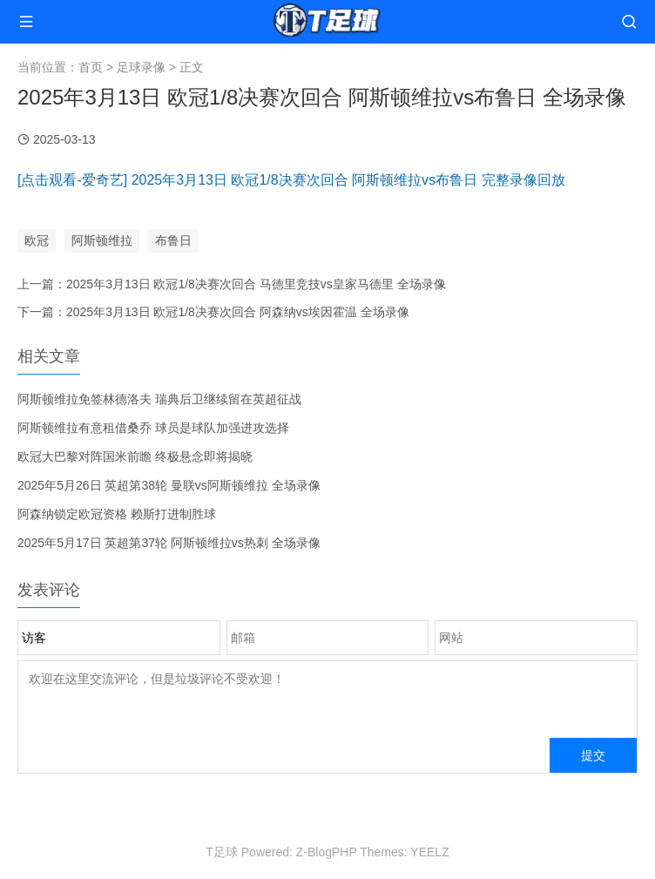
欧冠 (36, 240)
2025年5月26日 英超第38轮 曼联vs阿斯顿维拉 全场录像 (169, 485)
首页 (90, 67)
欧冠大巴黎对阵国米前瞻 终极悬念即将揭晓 (135, 456)
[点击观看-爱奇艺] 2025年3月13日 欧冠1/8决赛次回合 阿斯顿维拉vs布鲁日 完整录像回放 (291, 179)
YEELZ (429, 852)
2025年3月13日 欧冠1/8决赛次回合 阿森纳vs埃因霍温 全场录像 (237, 312)
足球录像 (141, 67)
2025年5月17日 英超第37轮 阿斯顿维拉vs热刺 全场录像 (169, 543)
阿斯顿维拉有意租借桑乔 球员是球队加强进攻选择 (153, 428)
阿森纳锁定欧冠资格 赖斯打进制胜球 (116, 514)
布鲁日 (173, 240)
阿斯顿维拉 (101, 240)
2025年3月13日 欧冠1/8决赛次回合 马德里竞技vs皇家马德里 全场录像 (256, 284)
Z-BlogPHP (326, 852)
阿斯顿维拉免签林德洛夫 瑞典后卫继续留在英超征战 (159, 399)
